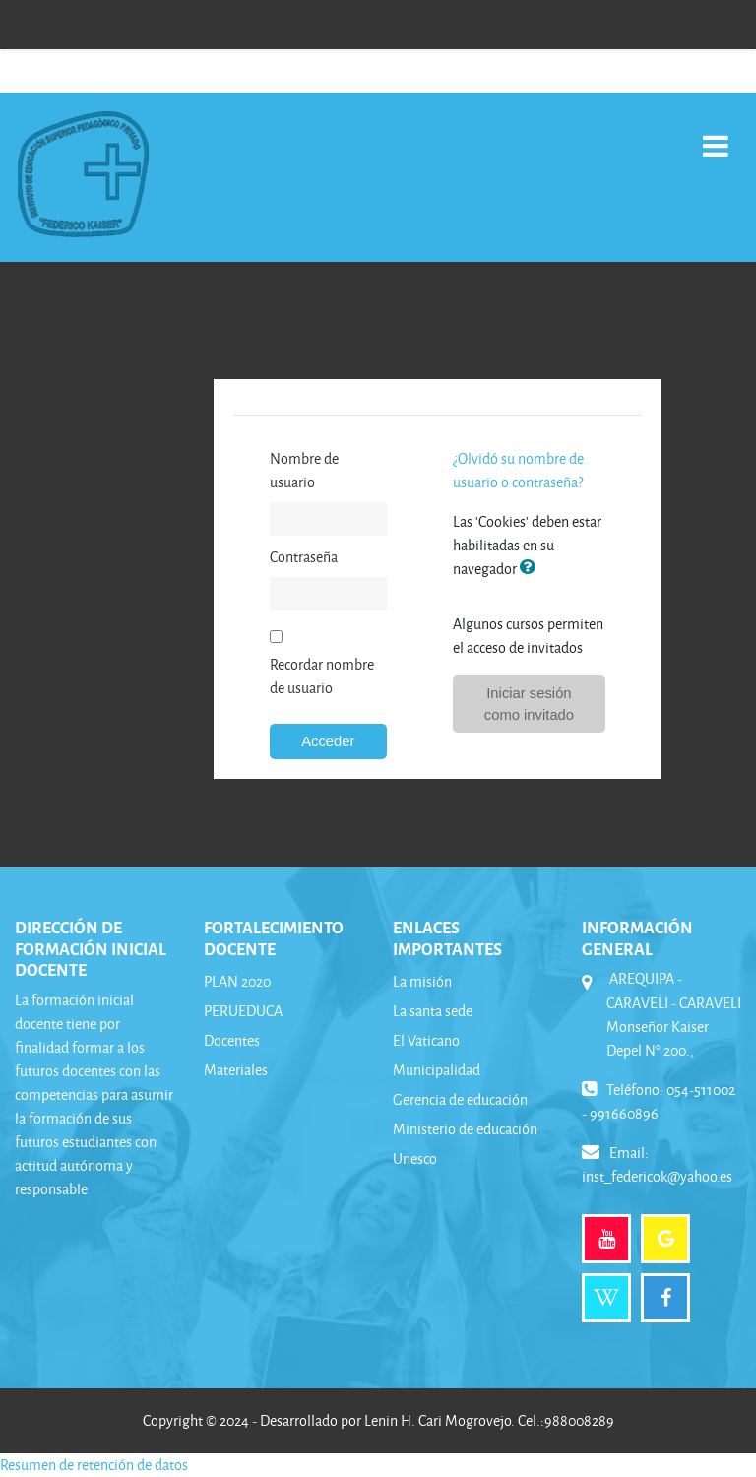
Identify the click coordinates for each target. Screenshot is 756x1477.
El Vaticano (426, 1040)
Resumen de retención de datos (94, 1464)
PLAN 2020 (237, 981)
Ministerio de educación (465, 1129)
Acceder (327, 741)
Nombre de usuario (304, 470)
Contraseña (304, 556)
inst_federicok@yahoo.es (657, 1176)
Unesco (415, 1158)
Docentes (232, 1040)
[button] (531, 568)
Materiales (236, 1070)
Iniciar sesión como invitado (529, 704)
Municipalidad (436, 1070)
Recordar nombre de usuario (322, 676)
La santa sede (432, 1010)
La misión (422, 981)
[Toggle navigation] (715, 135)
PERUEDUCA (243, 1010)
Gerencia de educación (460, 1099)
